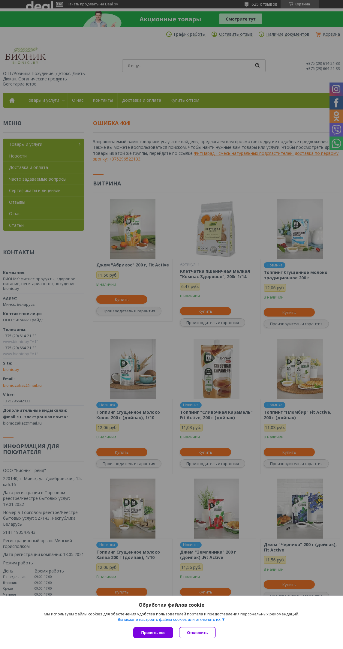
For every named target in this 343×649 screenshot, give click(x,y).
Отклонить (197, 632)
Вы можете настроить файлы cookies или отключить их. (169, 619)
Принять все (153, 632)
